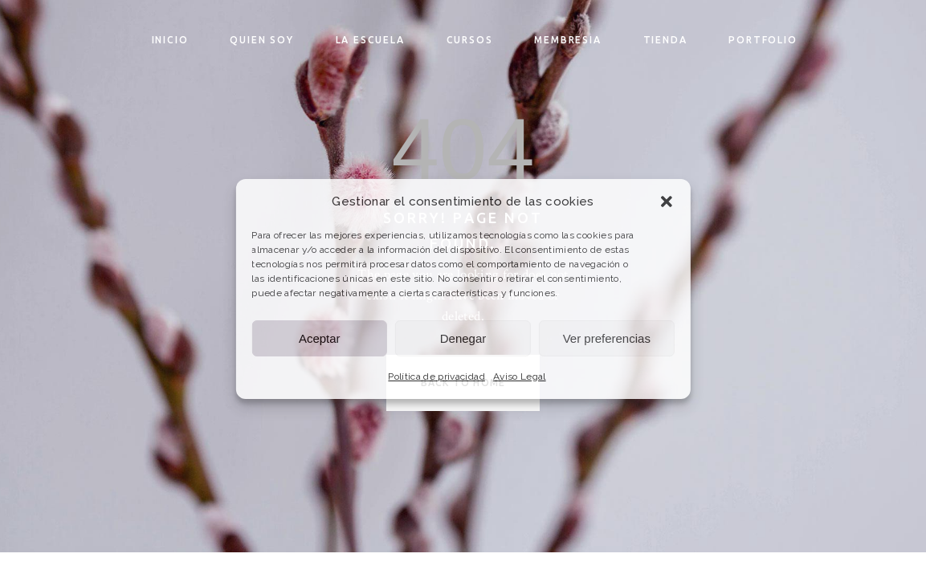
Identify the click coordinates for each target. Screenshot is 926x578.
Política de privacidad (436, 376)
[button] (667, 201)
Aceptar (320, 338)
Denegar (463, 338)
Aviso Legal (519, 376)
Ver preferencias (607, 338)
